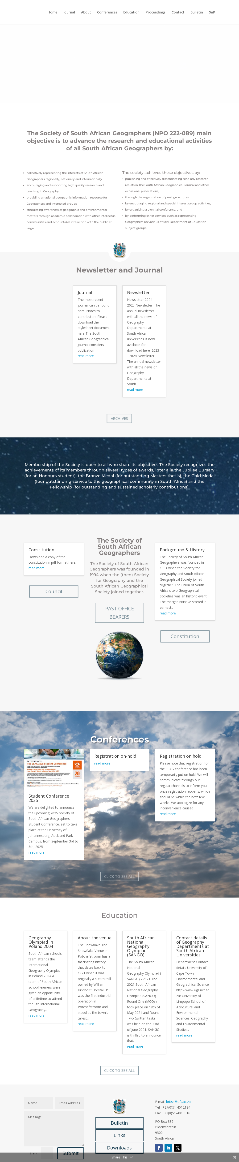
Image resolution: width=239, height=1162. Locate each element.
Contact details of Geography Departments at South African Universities (192, 946)
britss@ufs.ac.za (178, 1101)
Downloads (119, 1148)
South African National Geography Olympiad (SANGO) (141, 946)
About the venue (94, 938)
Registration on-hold (115, 756)
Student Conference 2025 (49, 798)
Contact (178, 12)
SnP (212, 12)
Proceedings (155, 12)
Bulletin (196, 12)
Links (119, 1135)
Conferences (107, 12)
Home (52, 12)
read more (86, 356)
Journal (69, 12)
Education (131, 12)
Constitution (41, 550)
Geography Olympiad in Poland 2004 (41, 942)
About (86, 12)
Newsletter (138, 292)
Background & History (182, 550)
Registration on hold (181, 756)
